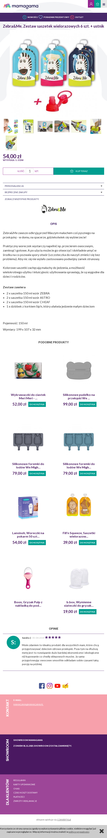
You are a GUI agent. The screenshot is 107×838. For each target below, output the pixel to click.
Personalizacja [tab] (14, 186)
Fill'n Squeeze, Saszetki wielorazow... (79, 534)
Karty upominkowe (24, 784)
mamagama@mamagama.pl (28, 704)
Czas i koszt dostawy (25, 792)
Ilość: (21, 171)
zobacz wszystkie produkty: (22, 199)
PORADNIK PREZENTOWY (56, 17)
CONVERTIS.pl (64, 819)
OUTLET (79, 17)
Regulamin (19, 780)
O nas (16, 788)
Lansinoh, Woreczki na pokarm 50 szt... (28, 534)
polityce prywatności (79, 831)
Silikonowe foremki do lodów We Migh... (28, 465)
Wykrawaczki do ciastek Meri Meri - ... (28, 396)
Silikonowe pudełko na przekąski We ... (79, 396)
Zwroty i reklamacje (25, 801)
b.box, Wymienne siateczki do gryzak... (79, 603)
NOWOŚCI (33, 17)
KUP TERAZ (79, 171)
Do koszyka (37, 404)
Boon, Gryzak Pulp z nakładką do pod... (28, 603)
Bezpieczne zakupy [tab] (16, 192)
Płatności (19, 797)
